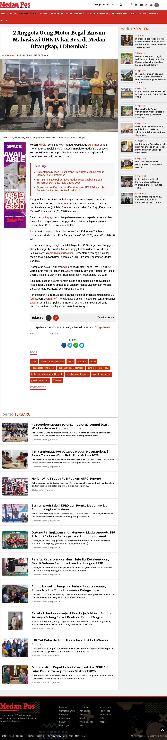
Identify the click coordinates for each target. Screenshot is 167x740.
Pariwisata (105, 710)
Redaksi (19, 735)
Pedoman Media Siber (35, 735)
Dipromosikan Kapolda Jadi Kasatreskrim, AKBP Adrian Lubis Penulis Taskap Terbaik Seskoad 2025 (71, 189)
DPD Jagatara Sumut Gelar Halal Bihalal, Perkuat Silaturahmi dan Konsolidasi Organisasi (150, 131)
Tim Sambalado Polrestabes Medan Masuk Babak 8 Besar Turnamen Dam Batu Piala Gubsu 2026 (70, 181)
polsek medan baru (40, 380)
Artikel (103, 721)
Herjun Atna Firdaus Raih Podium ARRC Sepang (66, 479)
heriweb (163, 736)
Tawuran (57, 380)
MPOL (42, 144)
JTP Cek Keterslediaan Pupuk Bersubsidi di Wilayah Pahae (70, 642)
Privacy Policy (54, 735)
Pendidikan (102, 13)
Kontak (84, 735)
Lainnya (152, 13)
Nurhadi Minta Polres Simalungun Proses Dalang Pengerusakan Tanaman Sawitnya (149, 113)
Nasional (45, 13)
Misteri (83, 714)
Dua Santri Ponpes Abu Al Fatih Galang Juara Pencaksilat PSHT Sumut (148, 199)
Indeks (3, 20)
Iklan (77, 735)
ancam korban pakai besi (52, 362)
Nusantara (57, 13)
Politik (142, 13)
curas (34, 298)
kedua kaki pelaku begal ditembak (46, 374)
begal (69, 156)
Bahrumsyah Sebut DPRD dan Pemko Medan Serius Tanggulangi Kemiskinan (69, 507)
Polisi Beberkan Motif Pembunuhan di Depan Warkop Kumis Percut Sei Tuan (148, 183)
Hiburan (133, 13)
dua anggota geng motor (42, 368)
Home (3, 13)
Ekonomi (90, 13)
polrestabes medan (101, 374)
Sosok (82, 718)
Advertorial (105, 714)
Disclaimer (68, 735)
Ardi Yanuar (8, 55)
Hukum (68, 13)
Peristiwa (12, 13)
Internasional (119, 13)
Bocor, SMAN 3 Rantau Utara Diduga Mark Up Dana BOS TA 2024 (151, 94)
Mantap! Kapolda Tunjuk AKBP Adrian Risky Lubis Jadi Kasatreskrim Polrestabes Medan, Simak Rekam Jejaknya (150, 62)
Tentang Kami (7, 735)
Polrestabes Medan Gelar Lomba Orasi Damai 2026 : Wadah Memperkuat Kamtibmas (70, 173)
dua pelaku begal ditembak (71, 368)
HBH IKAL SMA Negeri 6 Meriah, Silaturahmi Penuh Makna (149, 164)
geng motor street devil (98, 368)
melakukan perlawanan (60, 252)
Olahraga (78, 13)
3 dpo (33, 362)
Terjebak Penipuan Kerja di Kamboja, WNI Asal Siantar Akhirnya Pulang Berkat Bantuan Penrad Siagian (72, 615)
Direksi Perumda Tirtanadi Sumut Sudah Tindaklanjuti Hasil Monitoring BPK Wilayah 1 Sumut (150, 78)
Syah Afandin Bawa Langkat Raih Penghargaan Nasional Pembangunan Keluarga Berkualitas (150, 148)
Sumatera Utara (27, 13)
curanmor (93, 144)
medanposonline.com (146, 736)
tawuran (34, 302)
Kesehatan (105, 707)
